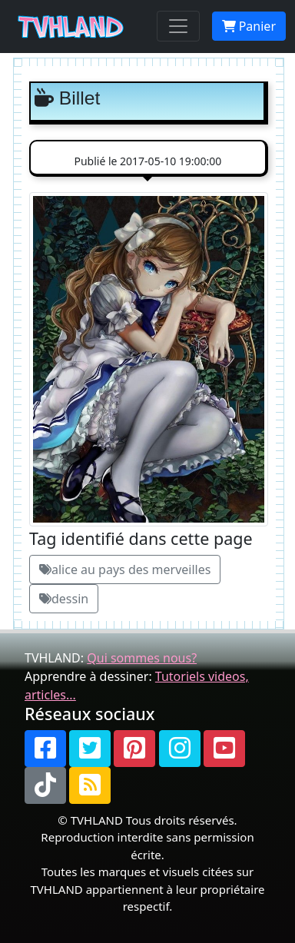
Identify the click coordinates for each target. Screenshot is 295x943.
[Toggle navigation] (178, 26)
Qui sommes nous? (142, 657)
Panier (249, 26)
